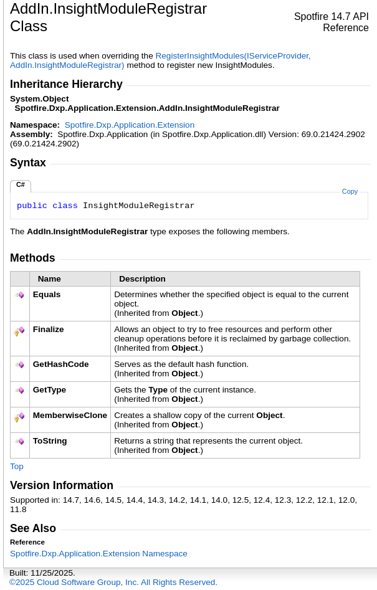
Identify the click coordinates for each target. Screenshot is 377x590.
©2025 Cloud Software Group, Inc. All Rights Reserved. (113, 582)
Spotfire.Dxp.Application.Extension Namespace (99, 553)
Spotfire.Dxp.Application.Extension (130, 125)
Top (17, 466)
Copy (350, 191)
